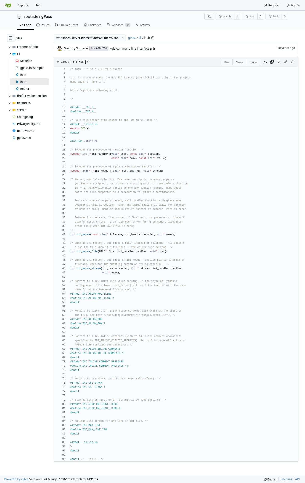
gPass (46, 16)
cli (140, 38)
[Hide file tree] (10, 38)
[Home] (8, 5)
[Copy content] (272, 62)
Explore (23, 5)
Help (38, 5)
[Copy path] (152, 37)
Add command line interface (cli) (132, 48)
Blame (239, 62)
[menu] (270, 479)
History (254, 62)
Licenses (286, 479)
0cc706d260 (99, 48)
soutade (31, 16)
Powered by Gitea (16, 479)
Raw (227, 62)
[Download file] (265, 62)
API (297, 479)
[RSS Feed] (209, 16)
